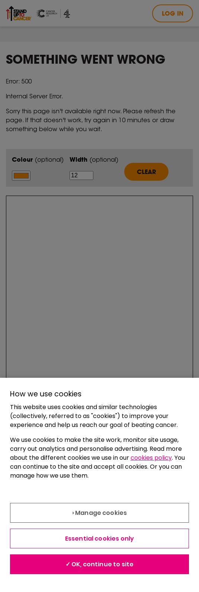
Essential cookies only (99, 538)
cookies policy (151, 457)
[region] (99, 485)
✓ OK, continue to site (99, 564)
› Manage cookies (99, 513)
